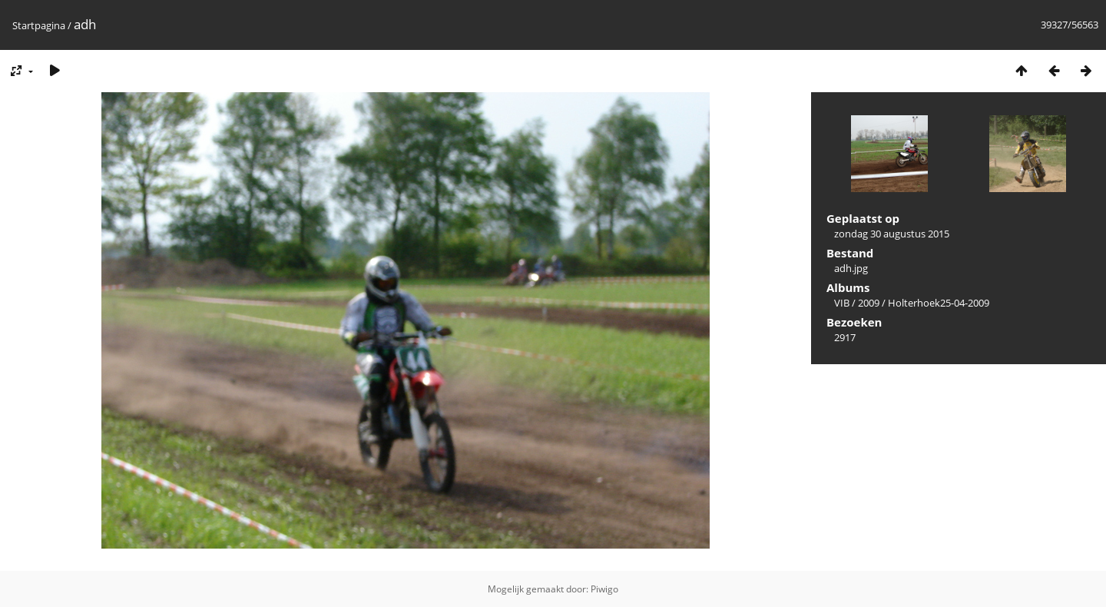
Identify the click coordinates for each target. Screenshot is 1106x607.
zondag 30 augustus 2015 (891, 233)
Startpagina (38, 25)
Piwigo (604, 588)
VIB (841, 303)
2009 (868, 303)
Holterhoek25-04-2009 (938, 303)
